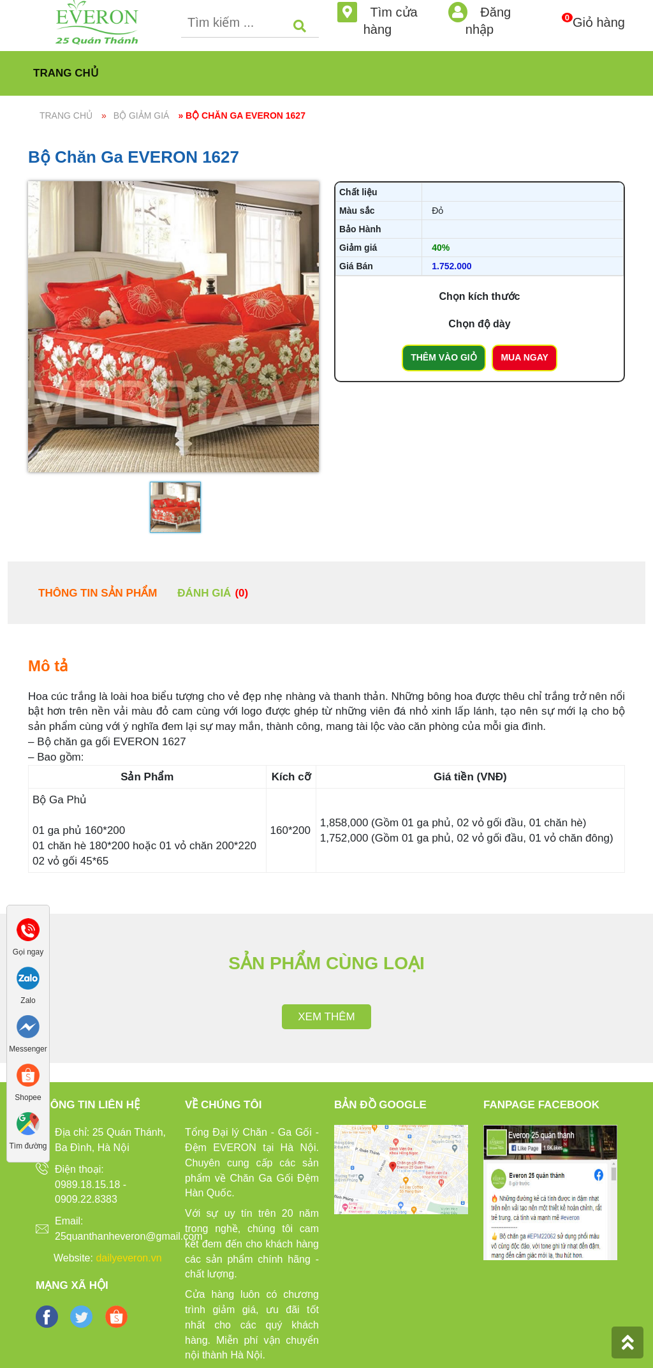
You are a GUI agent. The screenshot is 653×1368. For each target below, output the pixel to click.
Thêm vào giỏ (444, 357)
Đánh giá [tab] (212, 593)
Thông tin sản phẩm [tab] (97, 593)
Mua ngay (524, 357)
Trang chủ (65, 73)
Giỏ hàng (599, 15)
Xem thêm (326, 1017)
